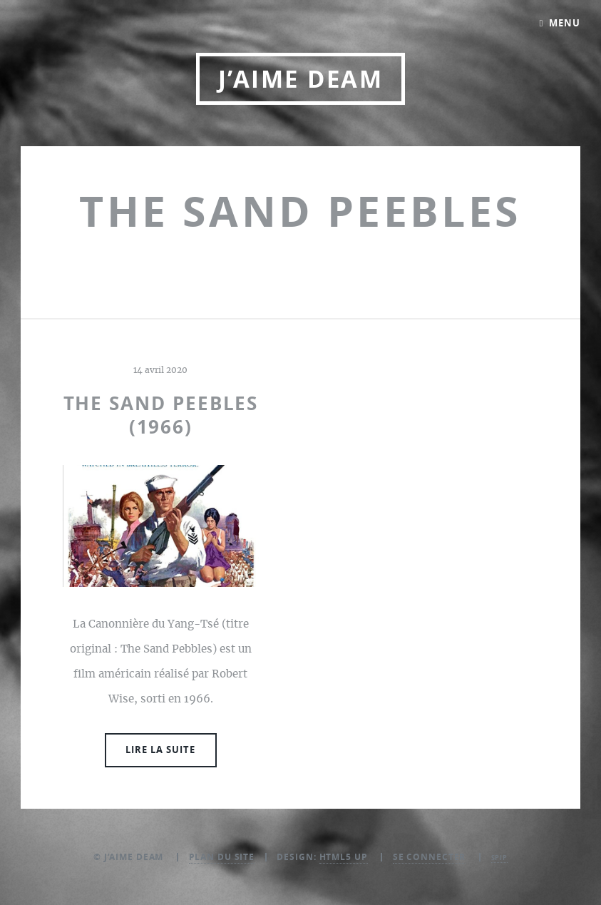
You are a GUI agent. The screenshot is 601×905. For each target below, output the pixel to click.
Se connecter (429, 857)
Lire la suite (160, 749)
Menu (564, 22)
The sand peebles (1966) (161, 415)
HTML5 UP (343, 857)
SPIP (499, 857)
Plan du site (222, 857)
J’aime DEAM (300, 79)
